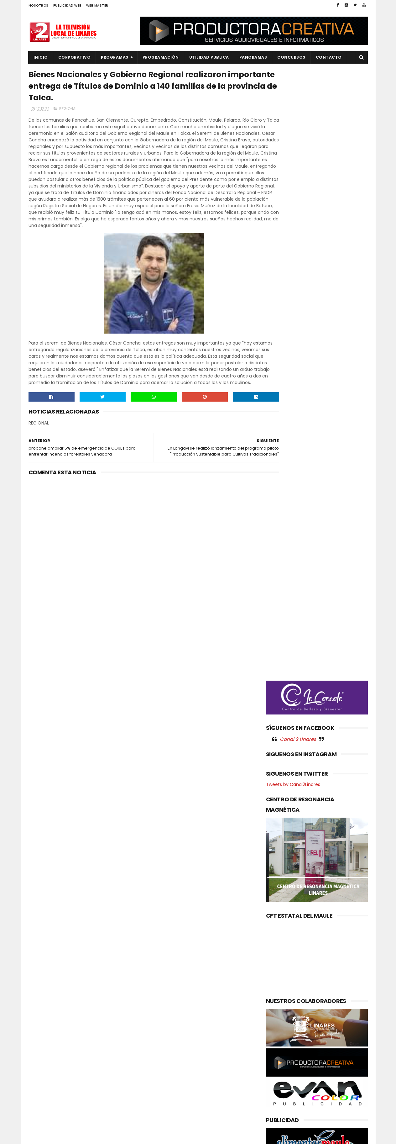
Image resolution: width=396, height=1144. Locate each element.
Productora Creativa (197, 1136)
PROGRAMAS (114, 57)
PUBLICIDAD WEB (67, 5)
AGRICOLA (42, 1003)
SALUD (39, 1109)
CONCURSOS (291, 57)
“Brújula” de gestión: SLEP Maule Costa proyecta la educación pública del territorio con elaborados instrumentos (212, 1055)
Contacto (329, 57)
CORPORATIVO (74, 57)
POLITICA (41, 1087)
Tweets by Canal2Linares (293, 375)
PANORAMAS (253, 57)
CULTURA (41, 1013)
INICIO (41, 57)
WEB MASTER (97, 5)
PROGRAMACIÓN (161, 57)
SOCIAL (40, 1119)
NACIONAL (42, 1056)
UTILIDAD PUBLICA (209, 57)
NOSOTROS (39, 5)
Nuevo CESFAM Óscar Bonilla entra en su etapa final (209, 1020)
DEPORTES (42, 1024)
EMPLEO (40, 1045)
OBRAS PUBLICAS (48, 1066)
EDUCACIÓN (44, 1034)
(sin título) (156, 1003)
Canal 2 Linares (298, 329)
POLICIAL (41, 1077)
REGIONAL (68, 112)
